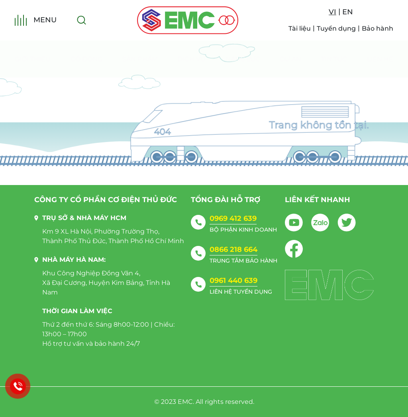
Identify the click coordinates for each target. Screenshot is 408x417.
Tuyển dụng (336, 28)
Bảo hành (377, 28)
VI (332, 12)
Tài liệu (299, 28)
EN (347, 12)
